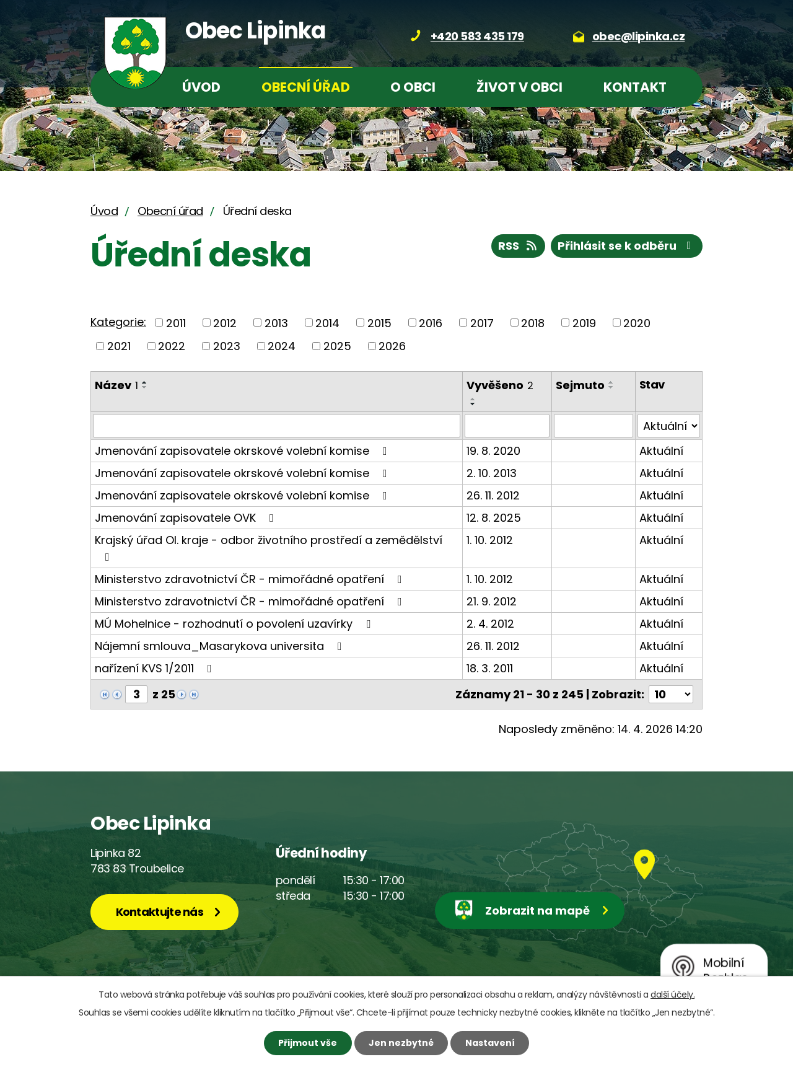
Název (116, 385)
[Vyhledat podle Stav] (668, 425)
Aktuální (661, 451)
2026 (392, 346)
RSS (518, 245)
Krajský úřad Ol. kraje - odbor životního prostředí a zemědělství (268, 547)
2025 (337, 346)
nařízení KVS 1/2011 (156, 668)
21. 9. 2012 (492, 601)
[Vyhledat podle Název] (276, 425)
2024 (282, 346)
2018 (533, 322)
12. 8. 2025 (494, 517)
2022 (171, 346)
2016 (430, 322)
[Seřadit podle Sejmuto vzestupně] (611, 382)
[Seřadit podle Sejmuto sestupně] (611, 387)
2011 (176, 322)
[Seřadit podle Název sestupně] (145, 387)
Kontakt (635, 87)
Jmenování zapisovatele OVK (187, 517)
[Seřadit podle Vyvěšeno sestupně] (473, 404)
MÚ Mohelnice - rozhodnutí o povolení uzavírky (235, 623)
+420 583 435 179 (477, 36)
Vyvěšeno (500, 385)
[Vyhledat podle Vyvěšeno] (507, 425)
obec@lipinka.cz (638, 36)
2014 (327, 322)
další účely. (672, 994)
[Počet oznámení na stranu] (671, 694)
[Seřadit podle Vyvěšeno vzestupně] (473, 399)
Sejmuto (580, 385)
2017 (482, 322)
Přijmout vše (307, 1043)
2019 (584, 322)
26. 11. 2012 (493, 495)
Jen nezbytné (401, 1043)
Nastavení (490, 1043)
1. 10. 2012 (490, 540)
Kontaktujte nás (160, 912)
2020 (637, 322)
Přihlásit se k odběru (627, 245)
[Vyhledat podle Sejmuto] (593, 425)
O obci (413, 87)
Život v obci (519, 87)
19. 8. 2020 (493, 451)
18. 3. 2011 (490, 668)
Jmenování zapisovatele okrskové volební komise (243, 451)
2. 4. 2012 (490, 623)
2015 (379, 322)
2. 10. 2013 (492, 473)
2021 (119, 346)
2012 (225, 322)
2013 (276, 322)
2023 (226, 346)
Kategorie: (118, 322)
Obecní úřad (305, 87)
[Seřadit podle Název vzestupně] (145, 382)
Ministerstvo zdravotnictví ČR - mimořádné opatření (251, 579)
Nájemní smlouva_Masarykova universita (221, 646)
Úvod (201, 87)
